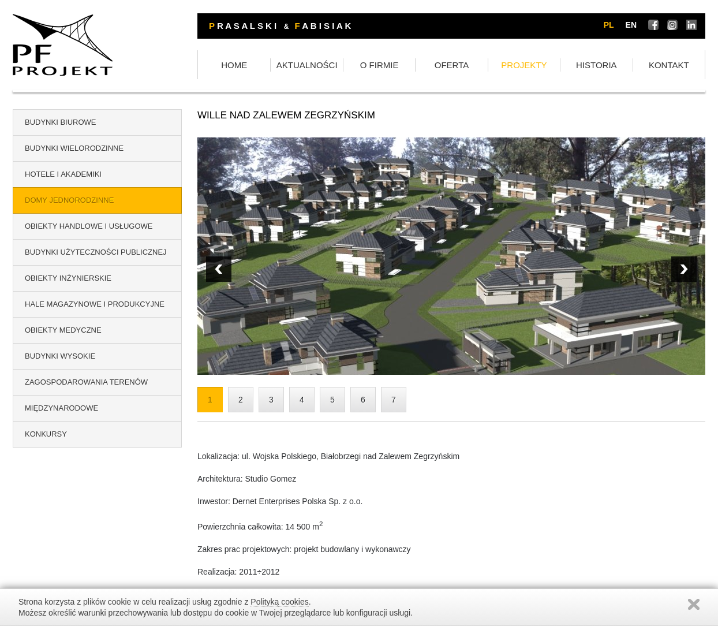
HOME (234, 65)
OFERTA (452, 65)
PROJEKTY (524, 65)
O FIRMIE (379, 65)
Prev (684, 269)
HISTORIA (596, 65)
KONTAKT (669, 65)
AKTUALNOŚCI (307, 65)
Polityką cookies (279, 601)
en (631, 24)
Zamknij (694, 604)
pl (609, 24)
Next (218, 269)
